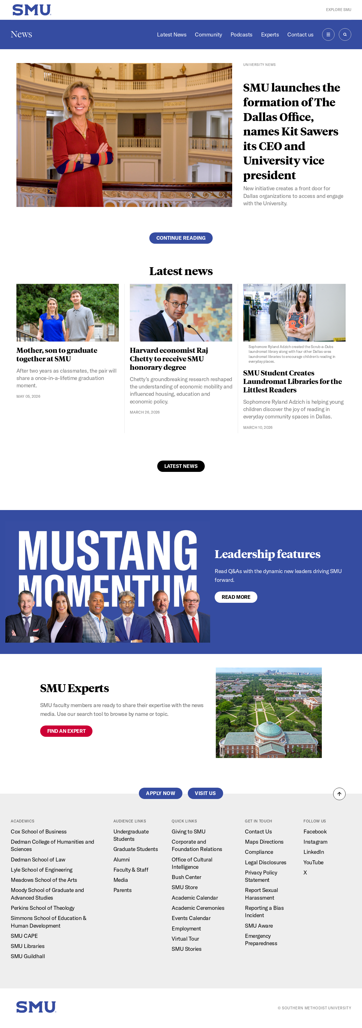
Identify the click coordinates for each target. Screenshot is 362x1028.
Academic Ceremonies (198, 907)
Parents (122, 890)
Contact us (300, 34)
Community (208, 34)
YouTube (313, 862)
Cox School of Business (38, 831)
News (21, 34)
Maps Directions (264, 841)
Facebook (315, 831)
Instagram (315, 841)
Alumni (121, 859)
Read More (236, 597)
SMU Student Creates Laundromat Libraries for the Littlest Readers (292, 381)
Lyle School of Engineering (41, 869)
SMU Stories (186, 948)
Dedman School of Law (38, 859)
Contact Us (258, 831)
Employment (186, 928)
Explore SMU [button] (338, 9)
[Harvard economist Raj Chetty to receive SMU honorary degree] (181, 313)
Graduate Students (135, 849)
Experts (270, 34)
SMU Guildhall (28, 956)
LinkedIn (313, 851)
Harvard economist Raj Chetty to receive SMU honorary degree (169, 358)
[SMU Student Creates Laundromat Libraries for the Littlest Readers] (294, 324)
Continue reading (181, 238)
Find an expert (66, 731)
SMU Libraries (27, 946)
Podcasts (241, 34)
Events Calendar (191, 918)
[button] (339, 794)
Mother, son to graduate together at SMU (56, 354)
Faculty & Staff (130, 869)
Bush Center (186, 877)
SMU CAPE (24, 935)
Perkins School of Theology (42, 907)
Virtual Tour (185, 938)
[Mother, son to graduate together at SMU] (67, 313)
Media (120, 879)
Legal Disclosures (265, 862)
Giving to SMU (188, 831)
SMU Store (184, 887)
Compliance (259, 851)
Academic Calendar (195, 897)
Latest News (171, 34)
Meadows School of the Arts (44, 879)
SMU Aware (259, 925)
